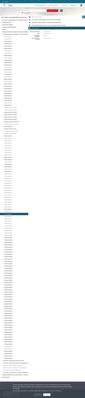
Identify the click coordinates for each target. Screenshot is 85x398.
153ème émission (8, 348)
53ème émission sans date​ (10, 114)
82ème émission (8, 185)
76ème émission (8, 173)
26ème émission (8, 58)
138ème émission (8, 313)
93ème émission (8, 209)
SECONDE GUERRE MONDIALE (9, 27)
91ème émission (8, 204)
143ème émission (8, 325)
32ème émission (8, 69)
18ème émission (8, 46)
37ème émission (8, 81)
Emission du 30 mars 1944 (10, 128)
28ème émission (8, 62)
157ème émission (8, 358)
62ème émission (8, 140)
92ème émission (8, 207)
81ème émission (8, 183)
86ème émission (8, 192)
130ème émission (8, 294)
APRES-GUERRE (5, 377)
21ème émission (8, 53)
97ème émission (8, 216)
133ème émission (8, 301)
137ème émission (8, 311)
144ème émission (8, 327)
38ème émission (8, 84)
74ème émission (8, 169)
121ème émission (8, 273)
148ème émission (8, 337)
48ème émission (8, 102)
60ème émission (8, 136)
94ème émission (8, 211)
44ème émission (8, 93)
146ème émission (8, 332)
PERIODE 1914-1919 (6, 22)
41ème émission (8, 88)
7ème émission (7, 39)
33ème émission (8, 72)
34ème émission (8, 74)
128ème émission (8, 289)
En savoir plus (38, 394)
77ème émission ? (8, 176)
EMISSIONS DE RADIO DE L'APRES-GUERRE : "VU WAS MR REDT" (15, 374)
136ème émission (8, 308)
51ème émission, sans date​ (10, 110)
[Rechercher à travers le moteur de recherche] (35, 10)
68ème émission (8, 155)
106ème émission (8, 237)
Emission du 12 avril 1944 (10, 133)
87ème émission (8, 195)
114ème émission (8, 256)
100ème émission (8, 223)
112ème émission (8, 251)
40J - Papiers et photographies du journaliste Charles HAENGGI (14, 20)
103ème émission (8, 230)
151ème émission (8, 344)
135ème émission (8, 306)
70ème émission (8, 159)
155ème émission (8, 353)
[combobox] (52, 10)
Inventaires (64, 5)
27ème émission (8, 60)
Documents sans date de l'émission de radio (13, 360)
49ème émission (8, 105)
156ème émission (8, 356)
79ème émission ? (8, 178)
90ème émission (8, 202)
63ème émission (8, 143)
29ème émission (8, 65)
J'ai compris (46, 394)
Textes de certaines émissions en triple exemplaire (14, 367)
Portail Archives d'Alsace (40, 5)
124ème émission (8, 280)
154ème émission (8, 351)
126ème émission (8, 285)
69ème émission (8, 157)
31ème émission (8, 67)
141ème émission (8, 320)
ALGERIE (4, 29)
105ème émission (8, 235)
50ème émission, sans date (10, 107)
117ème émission (8, 263)
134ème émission (8, 304)
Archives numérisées (54, 5)
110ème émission (8, 247)
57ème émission (8, 126)
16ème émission (8, 43)
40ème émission (8, 86)
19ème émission (8, 48)
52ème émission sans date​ (10, 112)
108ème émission (8, 242)
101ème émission (8, 225)
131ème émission (8, 296)
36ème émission (8, 79)
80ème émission (8, 181)
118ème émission (8, 266)
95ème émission (8, 214)
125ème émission (8, 282)
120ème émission (8, 270)
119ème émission (8, 268)
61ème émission (8, 138)
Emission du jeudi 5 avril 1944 (11, 131)
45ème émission (8, 95)
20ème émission (8, 50)
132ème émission (8, 299)
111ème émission (8, 249)
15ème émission (8, 41)
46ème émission (8, 98)
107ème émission (8, 240)
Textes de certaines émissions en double (12, 365)
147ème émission (8, 334)
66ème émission (8, 150)
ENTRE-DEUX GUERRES (7, 24)
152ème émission (8, 346)
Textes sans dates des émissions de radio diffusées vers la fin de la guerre (16, 363)
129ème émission (8, 292)
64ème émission (8, 145)
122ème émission (8, 275)
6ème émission (7, 36)
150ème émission (8, 341)
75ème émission (8, 171)
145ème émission (8, 330)
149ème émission (8, 339)
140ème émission (8, 318)
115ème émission (8, 259)
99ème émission (8, 221)
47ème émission (8, 100)
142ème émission (8, 322)
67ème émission (8, 152)
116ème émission (8, 261)
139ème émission (8, 315)
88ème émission (8, 197)
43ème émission (8, 91)
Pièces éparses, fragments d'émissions (12, 370)
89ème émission (8, 199)
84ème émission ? (8, 190)
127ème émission (8, 287)
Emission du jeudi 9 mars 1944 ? (11, 121)
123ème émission (8, 278)
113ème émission (8, 254)
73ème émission (8, 166)
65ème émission (8, 147)
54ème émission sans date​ (10, 117)
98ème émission (8, 218)
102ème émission (8, 228)
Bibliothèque (74, 5)
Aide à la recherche (27, 13)
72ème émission (8, 164)
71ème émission (8, 162)
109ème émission (8, 244)
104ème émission (8, 233)
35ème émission (8, 76)
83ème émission (8, 188)
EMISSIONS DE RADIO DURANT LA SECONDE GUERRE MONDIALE (15, 32)
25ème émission (8, 55)
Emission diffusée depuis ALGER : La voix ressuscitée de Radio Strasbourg (16, 34)
